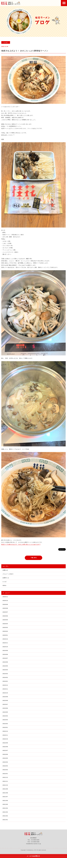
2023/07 (5, 704)
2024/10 (5, 646)
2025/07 (5, 612)
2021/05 (5, 804)
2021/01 (5, 819)
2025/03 (5, 627)
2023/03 (5, 719)
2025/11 (5, 596)
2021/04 (5, 808)
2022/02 (5, 769)
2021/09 (5, 789)
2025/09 (5, 604)
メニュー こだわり (8, 574)
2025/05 (5, 619)
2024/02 (5, 677)
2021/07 (5, 796)
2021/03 (5, 812)
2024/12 (5, 639)
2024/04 (5, 669)
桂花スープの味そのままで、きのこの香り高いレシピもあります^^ (21, 544)
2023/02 (5, 723)
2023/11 (5, 689)
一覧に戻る (33, 557)
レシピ (5, 581)
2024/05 (5, 666)
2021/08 (5, 792)
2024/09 (5, 650)
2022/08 (5, 746)
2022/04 (5, 762)
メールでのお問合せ (33, 856)
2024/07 (5, 658)
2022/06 (5, 754)
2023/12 (5, 685)
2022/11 (5, 735)
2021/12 (5, 777)
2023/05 (5, 712)
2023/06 (5, 708)
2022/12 (5, 731)
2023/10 (5, 693)
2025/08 (5, 608)
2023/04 (5, 716)
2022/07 (5, 750)
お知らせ (5, 570)
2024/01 (5, 681)
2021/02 (5, 816)
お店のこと (6, 577)
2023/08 (5, 700)
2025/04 (5, 623)
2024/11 (5, 642)
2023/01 (5, 727)
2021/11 (5, 781)
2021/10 (5, 785)
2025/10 (5, 600)
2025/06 (5, 616)
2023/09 (5, 696)
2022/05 (5, 758)
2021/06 (5, 800)
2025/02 (5, 631)
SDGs (4, 585)
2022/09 (5, 742)
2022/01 (5, 773)
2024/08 (5, 654)
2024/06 (5, 662)
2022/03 (5, 766)
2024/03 (5, 673)
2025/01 (5, 635)
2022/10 (5, 739)
